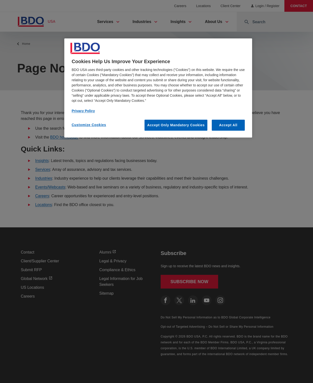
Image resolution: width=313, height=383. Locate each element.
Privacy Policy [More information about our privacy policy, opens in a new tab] (83, 111)
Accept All (228, 125)
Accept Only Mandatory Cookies (176, 125)
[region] (158, 88)
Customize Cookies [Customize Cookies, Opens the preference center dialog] (89, 125)
